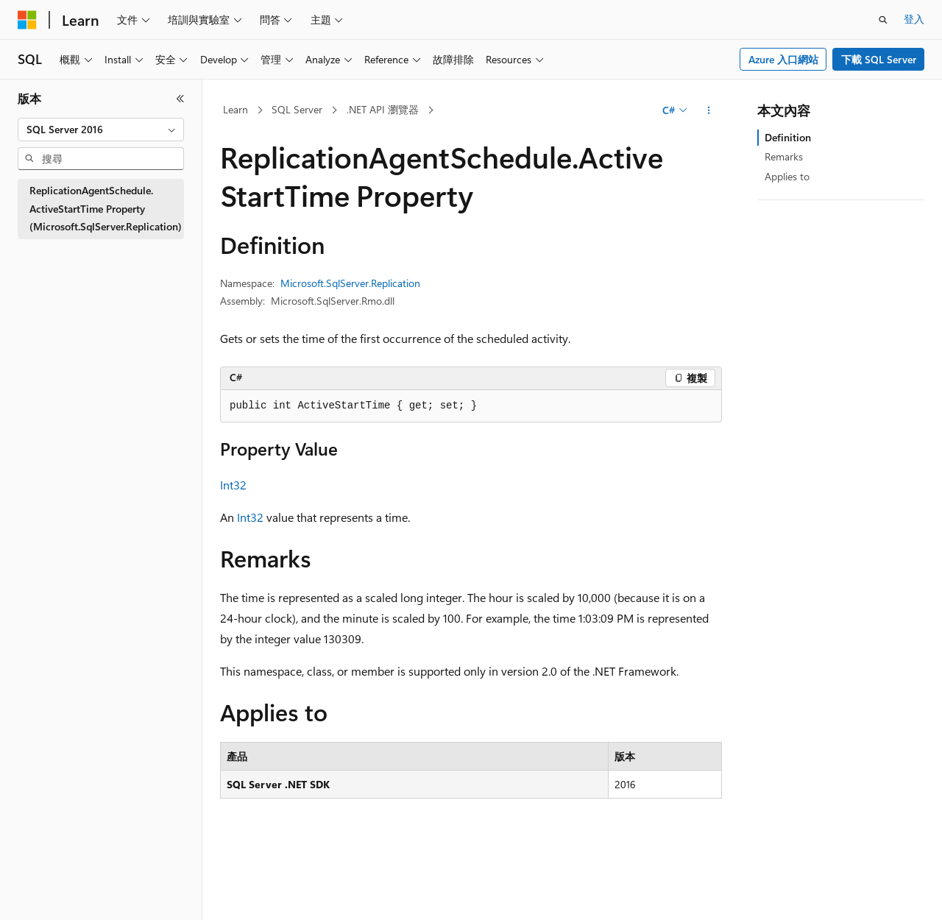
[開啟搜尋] (883, 20)
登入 (914, 19)
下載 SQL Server (878, 59)
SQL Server (297, 109)
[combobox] (101, 129)
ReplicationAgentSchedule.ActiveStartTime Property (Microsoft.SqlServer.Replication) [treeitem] (105, 208)
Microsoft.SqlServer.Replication (350, 283)
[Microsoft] (27, 19)
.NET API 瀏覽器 (383, 109)
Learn (235, 109)
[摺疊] (180, 98)
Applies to (787, 176)
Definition (788, 137)
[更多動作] (709, 110)
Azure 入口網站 (783, 59)
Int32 (233, 484)
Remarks (784, 156)
